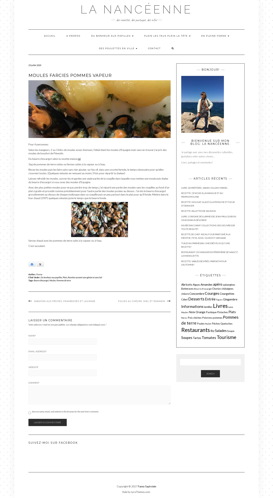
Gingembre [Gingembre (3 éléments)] (230, 299)
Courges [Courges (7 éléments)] (212, 293)
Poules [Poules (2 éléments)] (201, 323)
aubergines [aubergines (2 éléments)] (229, 284)
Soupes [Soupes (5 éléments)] (186, 338)
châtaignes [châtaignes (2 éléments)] (227, 288)
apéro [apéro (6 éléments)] (217, 284)
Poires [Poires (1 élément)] (184, 318)
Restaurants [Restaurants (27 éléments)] (195, 330)
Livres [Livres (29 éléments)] (220, 305)
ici (79, 158)
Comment (33, 382)
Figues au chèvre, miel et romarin (141, 301)
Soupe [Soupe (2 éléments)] (230, 331)
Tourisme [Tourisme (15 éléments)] (226, 337)
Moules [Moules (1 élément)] (184, 312)
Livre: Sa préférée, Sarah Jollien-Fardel (204, 187)
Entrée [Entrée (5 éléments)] (210, 299)
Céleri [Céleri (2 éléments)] (184, 299)
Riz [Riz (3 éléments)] (212, 331)
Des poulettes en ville (118, 48)
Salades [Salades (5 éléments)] (221, 331)
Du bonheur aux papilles (112, 36)
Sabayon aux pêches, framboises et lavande (64, 301)
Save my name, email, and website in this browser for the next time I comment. (65, 411)
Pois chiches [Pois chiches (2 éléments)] (195, 317)
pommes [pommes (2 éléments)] (217, 317)
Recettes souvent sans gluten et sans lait (85, 277)
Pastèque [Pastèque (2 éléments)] (211, 312)
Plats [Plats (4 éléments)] (232, 312)
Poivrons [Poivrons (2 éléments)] (207, 317)
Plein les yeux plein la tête (167, 36)
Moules (52, 280)
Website (33, 367)
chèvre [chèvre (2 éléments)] (185, 293)
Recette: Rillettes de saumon (198, 211)
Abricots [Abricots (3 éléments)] (186, 284)
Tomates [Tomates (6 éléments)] (209, 337)
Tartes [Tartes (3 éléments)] (197, 338)
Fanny (39, 274)
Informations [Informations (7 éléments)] (192, 306)
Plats (65, 277)
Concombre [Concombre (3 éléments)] (196, 293)
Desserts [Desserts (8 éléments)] (196, 298)
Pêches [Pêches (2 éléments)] (216, 323)
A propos (73, 36)
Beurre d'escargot (41, 280)
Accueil (50, 36)
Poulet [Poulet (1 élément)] (208, 323)
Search (210, 373)
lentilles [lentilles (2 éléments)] (208, 306)
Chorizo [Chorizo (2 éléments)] (216, 288)
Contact (154, 48)
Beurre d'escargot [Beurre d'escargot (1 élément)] (203, 289)
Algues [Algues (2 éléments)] (196, 284)
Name (32, 335)
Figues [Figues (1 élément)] (219, 299)
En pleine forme (215, 36)
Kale (124, 491)
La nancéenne (136, 9)
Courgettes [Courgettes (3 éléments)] (227, 293)
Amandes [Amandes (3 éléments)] (207, 284)
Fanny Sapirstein (147, 486)
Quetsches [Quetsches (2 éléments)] (226, 323)
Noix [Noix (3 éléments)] (192, 312)
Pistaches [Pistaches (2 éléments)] (222, 312)
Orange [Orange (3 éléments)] (200, 312)
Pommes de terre (63, 280)
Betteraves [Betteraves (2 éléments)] (187, 288)
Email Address (37, 351)
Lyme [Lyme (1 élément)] (230, 307)
